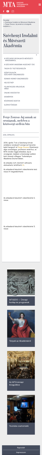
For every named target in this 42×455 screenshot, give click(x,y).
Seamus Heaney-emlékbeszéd (16, 79)
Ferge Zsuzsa (23, 147)
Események (8, 97)
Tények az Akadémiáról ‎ (20, 341)
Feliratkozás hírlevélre (14, 87)
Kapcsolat (21, 448)
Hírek (6, 89)
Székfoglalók (10, 73)
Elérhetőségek (10, 105)
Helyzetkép (9, 83)
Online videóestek (12, 93)
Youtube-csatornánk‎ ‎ (19, 426)
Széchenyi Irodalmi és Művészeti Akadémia (20, 22)
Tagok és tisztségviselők (15, 69)
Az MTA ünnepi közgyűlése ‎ (16, 383)
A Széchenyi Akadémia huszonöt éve (19, 65)
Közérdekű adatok (12, 101)
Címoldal (6, 20)
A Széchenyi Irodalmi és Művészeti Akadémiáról (18, 60)
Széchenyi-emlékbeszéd (14, 75)
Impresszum (21, 452)
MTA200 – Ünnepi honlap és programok (19, 301)
